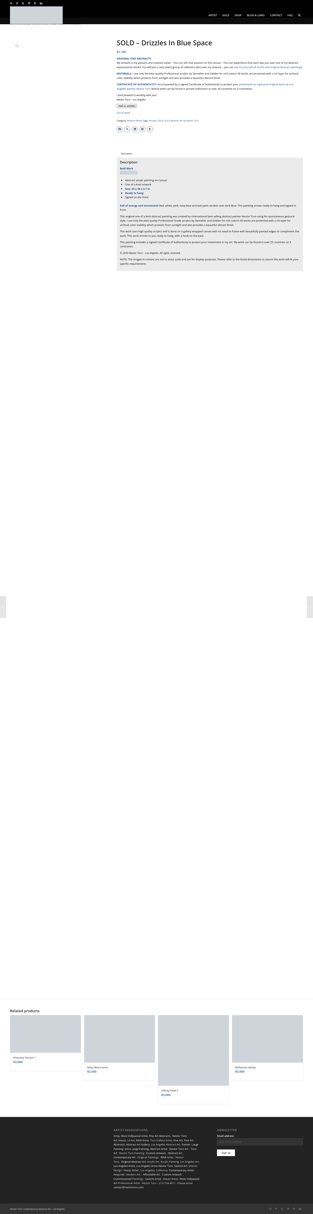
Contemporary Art (125, 1157)
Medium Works (135, 120)
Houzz (122, 1140)
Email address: (225, 1136)
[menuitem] (213, 15)
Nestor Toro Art (178, 1149)
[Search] (299, 15)
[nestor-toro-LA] (36, 15)
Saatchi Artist (153, 1179)
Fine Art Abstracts (159, 1136)
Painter (186, 1144)
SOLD (160, 120)
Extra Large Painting (137, 1149)
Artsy (117, 1136)
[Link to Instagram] (11, 3)
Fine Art (178, 1140)
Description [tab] (126, 153)
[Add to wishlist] (127, 106)
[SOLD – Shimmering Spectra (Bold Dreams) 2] (3, 607)
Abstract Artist (158, 1149)
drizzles (153, 120)
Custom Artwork (156, 1153)
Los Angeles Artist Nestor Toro (154, 1166)
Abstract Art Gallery (138, 1144)
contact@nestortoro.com (129, 1187)
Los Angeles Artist (124, 1166)
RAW (163, 1157)
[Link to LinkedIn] (41, 3)
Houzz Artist (131, 1170)
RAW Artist (142, 1140)
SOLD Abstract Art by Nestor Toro (181, 120)
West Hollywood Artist (134, 1136)
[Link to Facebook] (17, 3)
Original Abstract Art (133, 1161)
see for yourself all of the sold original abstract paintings (268, 67)
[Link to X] (23, 3)
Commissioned (123, 1179)
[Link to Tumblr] (35, 3)
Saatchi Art (180, 1166)
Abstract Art (175, 1153)
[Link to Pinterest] (29, 3)
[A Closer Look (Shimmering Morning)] (310, 607)
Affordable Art (151, 1174)
